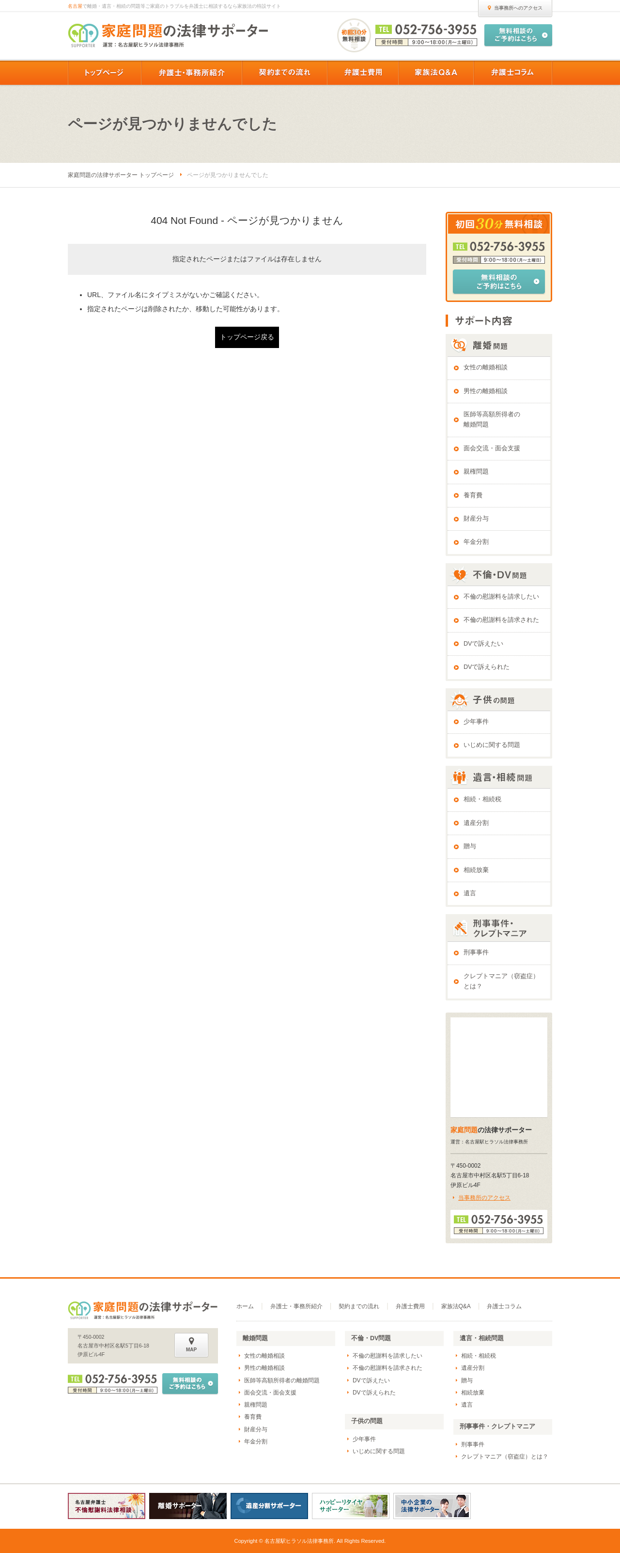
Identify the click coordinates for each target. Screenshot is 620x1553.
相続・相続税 (482, 799)
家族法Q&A (456, 1306)
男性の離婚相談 (486, 391)
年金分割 (476, 542)
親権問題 (476, 471)
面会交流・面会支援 (492, 448)
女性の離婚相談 (486, 367)
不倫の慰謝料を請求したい (501, 596)
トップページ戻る (247, 337)
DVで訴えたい (484, 643)
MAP (191, 1344)
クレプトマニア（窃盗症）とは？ (501, 981)
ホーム (245, 1306)
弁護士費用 (410, 1306)
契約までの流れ (359, 1306)
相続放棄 (476, 870)
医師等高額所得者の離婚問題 (492, 419)
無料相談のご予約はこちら (499, 281)
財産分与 (476, 518)
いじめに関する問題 (492, 745)
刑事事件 (476, 952)
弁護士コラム (504, 1306)
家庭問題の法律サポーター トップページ (121, 175)
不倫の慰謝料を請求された (501, 620)
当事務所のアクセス (484, 1197)
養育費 (473, 495)
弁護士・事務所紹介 (296, 1306)
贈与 (470, 846)
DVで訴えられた (487, 667)
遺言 (470, 893)
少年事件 (476, 721)
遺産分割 (476, 823)
